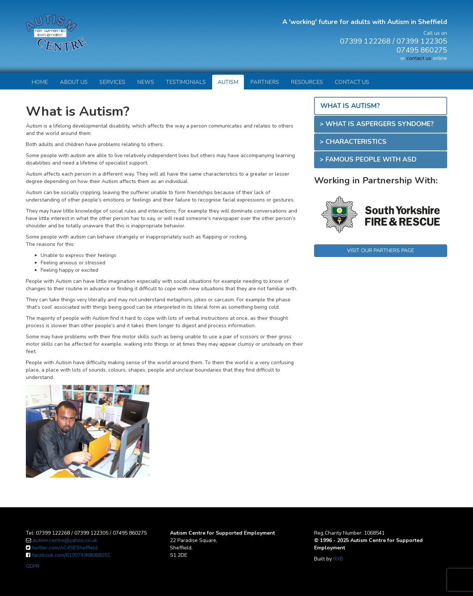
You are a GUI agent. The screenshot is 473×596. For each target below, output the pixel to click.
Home (39, 82)
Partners (264, 82)
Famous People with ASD (371, 159)
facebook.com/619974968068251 (71, 555)
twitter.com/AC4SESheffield (65, 547)
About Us (74, 82)
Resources (307, 82)
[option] (381, 211)
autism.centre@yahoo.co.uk (65, 540)
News (145, 82)
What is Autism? (350, 105)
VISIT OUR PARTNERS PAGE (380, 250)
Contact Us (352, 82)
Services (112, 82)
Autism (228, 82)
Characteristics (356, 141)
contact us (418, 58)
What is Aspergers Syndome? (380, 123)
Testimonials (186, 82)
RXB (338, 558)
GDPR (33, 566)
